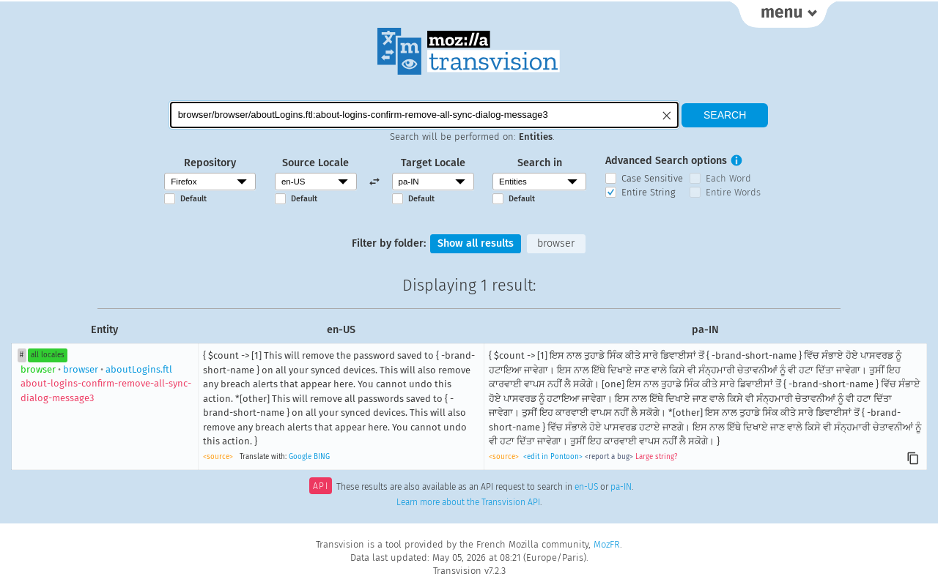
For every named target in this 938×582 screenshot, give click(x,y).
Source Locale (315, 163)
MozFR (607, 544)
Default (193, 199)
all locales (47, 355)
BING (322, 456)
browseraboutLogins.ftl (106, 383)
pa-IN (621, 487)
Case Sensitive (652, 178)
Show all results (475, 243)
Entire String (648, 192)
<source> (218, 456)
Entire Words (733, 192)
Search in (539, 163)
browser (556, 243)
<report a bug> (609, 456)
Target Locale (433, 163)
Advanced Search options (666, 160)
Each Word (728, 178)
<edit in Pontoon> (553, 456)
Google (300, 456)
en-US (586, 487)
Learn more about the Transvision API (468, 502)
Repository (210, 163)
